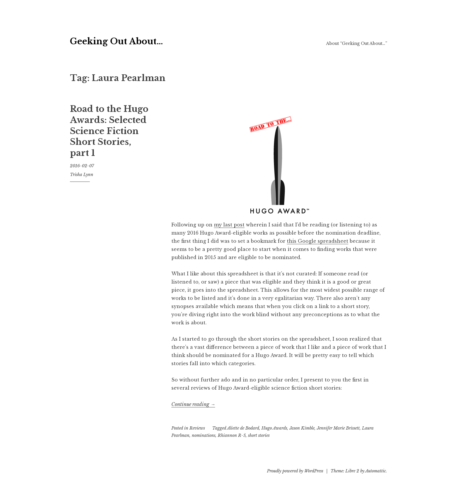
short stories (259, 435)
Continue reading (193, 404)
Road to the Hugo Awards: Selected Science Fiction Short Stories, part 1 (109, 131)
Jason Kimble (301, 428)
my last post (229, 225)
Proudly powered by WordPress (295, 471)
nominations (203, 435)
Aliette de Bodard (243, 428)
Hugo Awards (274, 428)
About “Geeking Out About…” (356, 43)
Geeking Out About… (145, 39)
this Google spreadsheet (317, 241)
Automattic (375, 471)
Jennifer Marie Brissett (338, 428)
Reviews (197, 428)
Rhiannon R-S (232, 435)
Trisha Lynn (81, 174)
